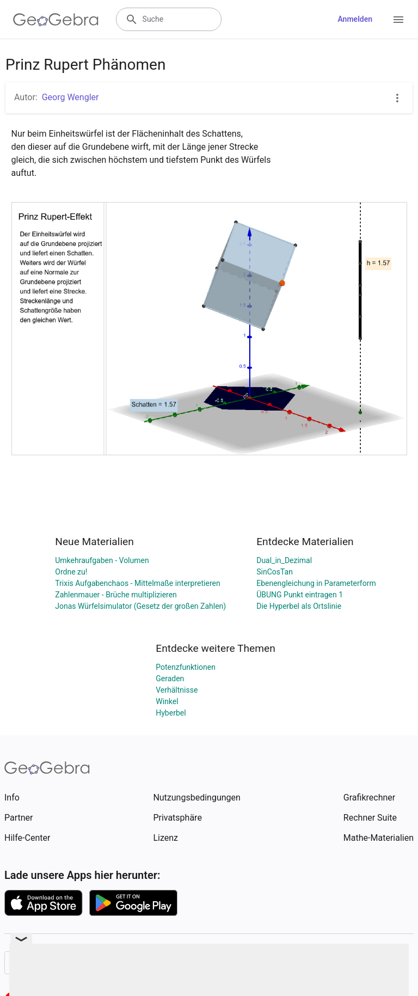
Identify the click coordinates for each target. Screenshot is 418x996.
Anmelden (354, 19)
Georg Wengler (70, 97)
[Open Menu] (398, 19)
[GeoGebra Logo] (56, 19)
